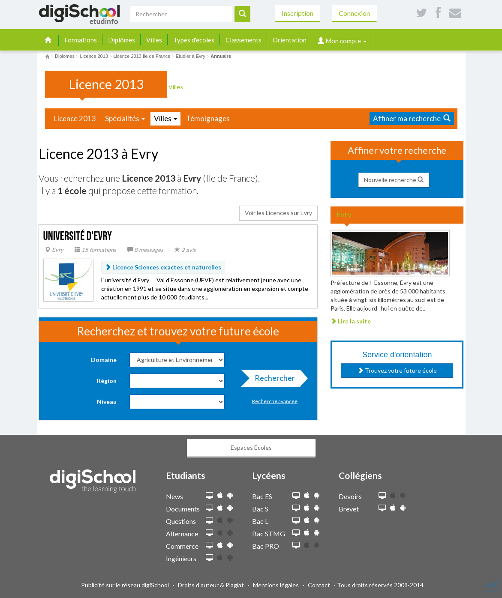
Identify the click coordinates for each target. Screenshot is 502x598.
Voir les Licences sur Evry (278, 212)
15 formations (95, 249)
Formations (80, 40)
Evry (54, 249)
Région (107, 380)
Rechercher (272, 380)
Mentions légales (276, 585)
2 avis (185, 249)
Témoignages (208, 118)
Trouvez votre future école (397, 370)
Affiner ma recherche (412, 118)
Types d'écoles (193, 40)
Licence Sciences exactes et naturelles (163, 267)
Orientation (290, 40)
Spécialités (125, 118)
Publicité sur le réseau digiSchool (125, 585)
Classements (243, 40)
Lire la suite (351, 321)
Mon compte (342, 41)
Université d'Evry (77, 236)
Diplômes (121, 40)
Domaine (104, 359)
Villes (154, 40)
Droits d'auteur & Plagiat (211, 585)
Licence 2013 (75, 118)
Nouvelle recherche (394, 179)
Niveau (107, 401)
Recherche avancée (275, 401)
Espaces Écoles (251, 447)
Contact (319, 585)
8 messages (145, 249)
